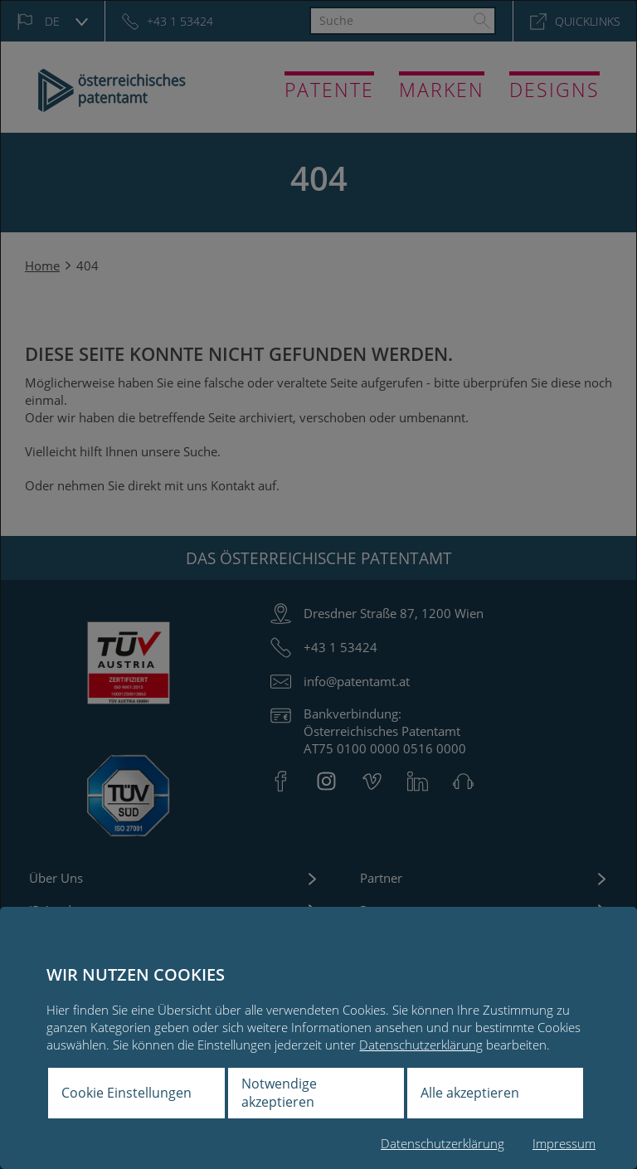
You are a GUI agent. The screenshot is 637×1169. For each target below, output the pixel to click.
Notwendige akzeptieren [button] (279, 1092)
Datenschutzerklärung (421, 1044)
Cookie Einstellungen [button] (126, 1093)
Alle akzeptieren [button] (470, 1093)
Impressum (564, 1143)
